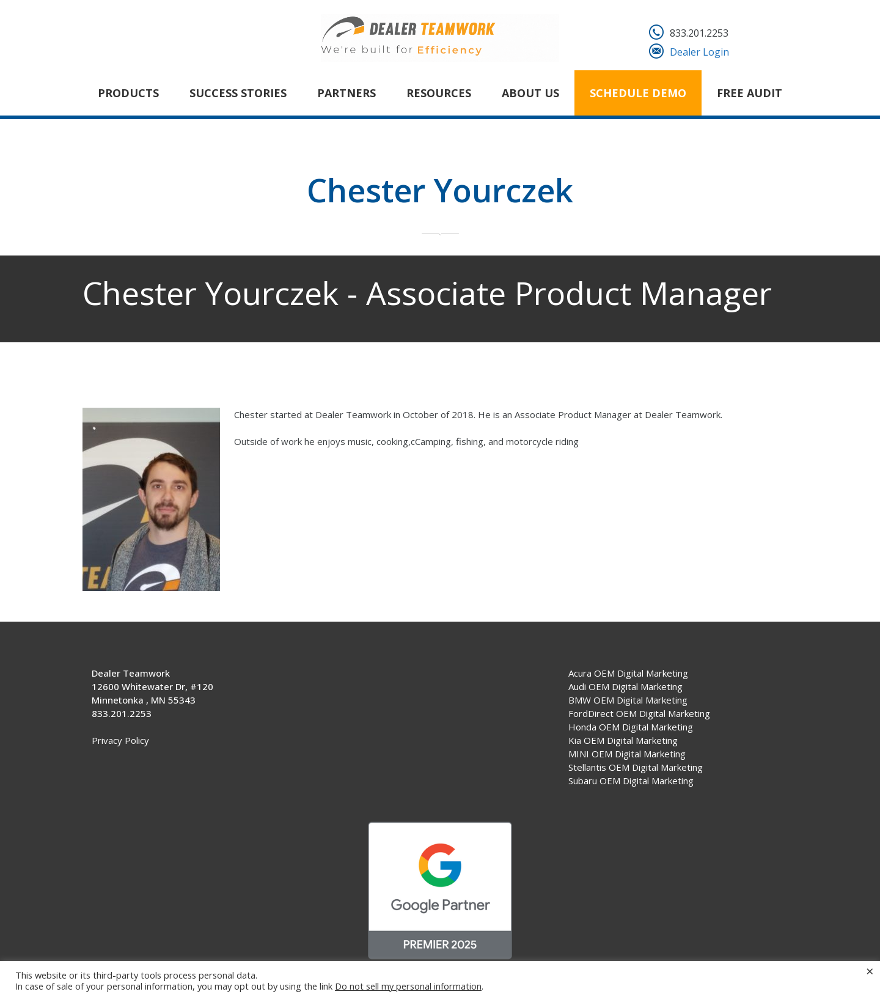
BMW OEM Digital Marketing (628, 700)
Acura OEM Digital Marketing (628, 673)
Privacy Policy (120, 740)
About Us (530, 93)
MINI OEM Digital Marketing (627, 754)
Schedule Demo (638, 93)
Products (128, 93)
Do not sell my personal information (408, 986)
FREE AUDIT (749, 93)
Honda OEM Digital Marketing (630, 727)
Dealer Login (699, 52)
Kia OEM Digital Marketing (623, 740)
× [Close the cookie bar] (870, 970)
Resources (438, 93)
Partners (346, 93)
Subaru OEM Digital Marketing (631, 780)
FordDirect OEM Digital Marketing (639, 713)
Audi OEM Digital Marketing (625, 686)
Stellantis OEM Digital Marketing (635, 767)
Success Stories (238, 93)
